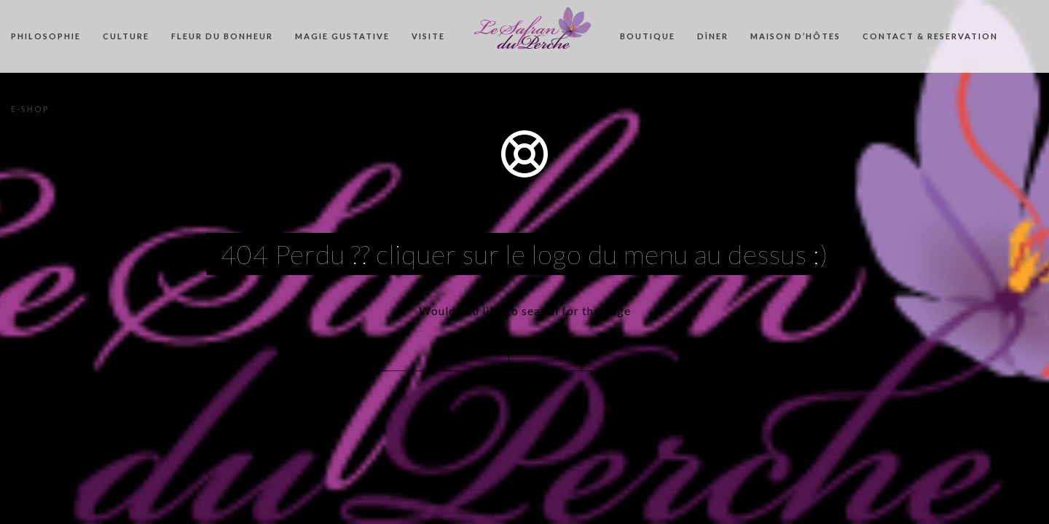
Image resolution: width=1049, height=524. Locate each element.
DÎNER (712, 36)
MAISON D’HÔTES (795, 36)
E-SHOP (30, 109)
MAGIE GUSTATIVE (342, 36)
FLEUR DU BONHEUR (222, 36)
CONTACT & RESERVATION (930, 36)
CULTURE (126, 36)
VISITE (428, 36)
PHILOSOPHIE (46, 36)
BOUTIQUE (647, 36)
